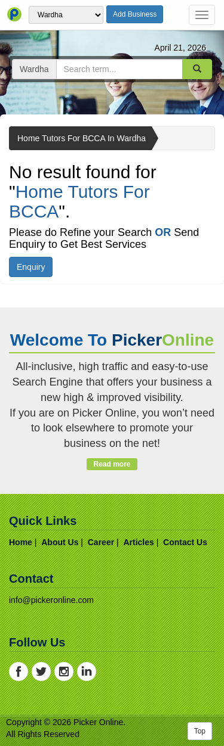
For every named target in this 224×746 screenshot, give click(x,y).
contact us (185, 542)
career (101, 542)
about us (59, 542)
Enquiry (31, 267)
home (20, 542)
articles (138, 542)
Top (199, 731)
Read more (112, 464)
